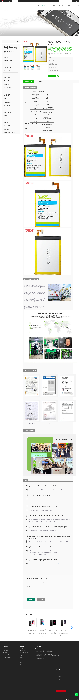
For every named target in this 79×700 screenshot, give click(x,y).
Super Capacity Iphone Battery (8, 654)
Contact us (39, 81)
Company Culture (23, 650)
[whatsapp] (76, 694)
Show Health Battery (7, 648)
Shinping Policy (22, 664)
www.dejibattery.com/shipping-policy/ (56, 563)
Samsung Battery (6, 650)
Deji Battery (10, 47)
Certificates (22, 655)
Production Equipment (24, 648)
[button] (71, 627)
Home (38, 5)
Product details (28, 81)
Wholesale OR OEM (46, 1)
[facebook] (74, 1)
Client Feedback (61, 5)
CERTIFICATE (55, 1)
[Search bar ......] (65, 1)
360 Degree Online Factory (24, 652)
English (15, 1)
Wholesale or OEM (23, 657)
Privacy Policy (22, 662)
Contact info (38, 646)
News (69, 5)
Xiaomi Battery (5, 652)
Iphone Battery (5, 655)
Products (44, 5)
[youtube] (76, 1)
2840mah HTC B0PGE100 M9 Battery (55, 53)
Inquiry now (52, 75)
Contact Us (59, 669)
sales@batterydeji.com (7, 1)
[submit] (71, 1)
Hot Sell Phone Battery (7, 657)
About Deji (52, 5)
